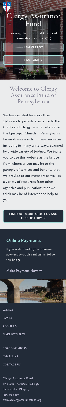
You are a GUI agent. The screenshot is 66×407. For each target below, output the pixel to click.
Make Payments (14, 334)
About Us (10, 326)
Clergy (8, 309)
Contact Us (12, 364)
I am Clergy (33, 47)
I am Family (33, 60)
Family (7, 318)
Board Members (15, 348)
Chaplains (10, 356)
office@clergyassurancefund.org (22, 400)
